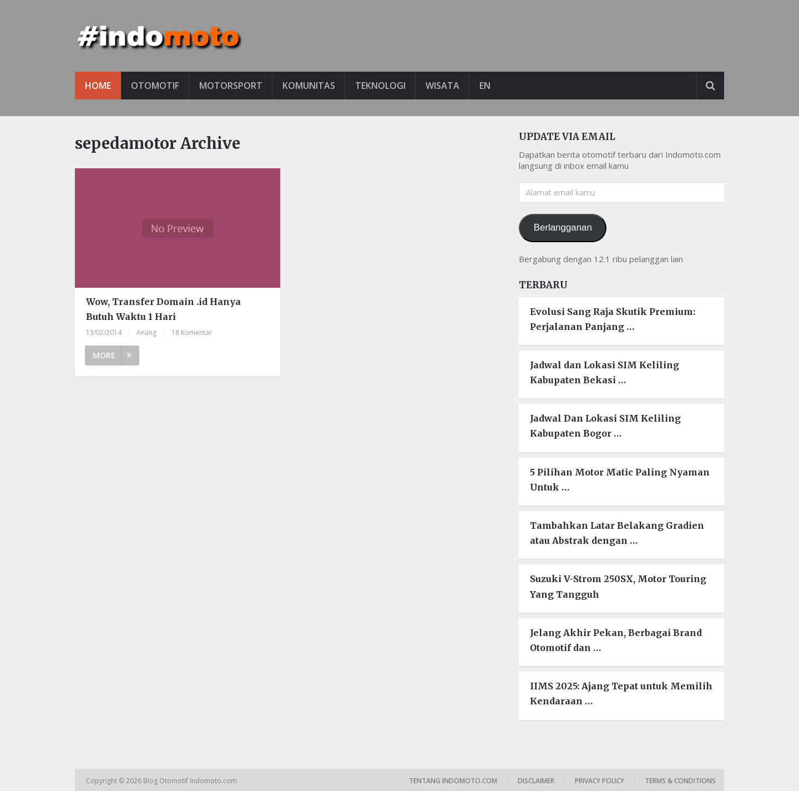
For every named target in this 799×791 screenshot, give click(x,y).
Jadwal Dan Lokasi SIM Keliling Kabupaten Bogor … (605, 426)
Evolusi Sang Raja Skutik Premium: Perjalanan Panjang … (612, 319)
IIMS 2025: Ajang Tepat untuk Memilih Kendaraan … (621, 693)
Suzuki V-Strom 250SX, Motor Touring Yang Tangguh (618, 586)
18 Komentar (191, 332)
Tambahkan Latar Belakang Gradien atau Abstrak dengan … (617, 533)
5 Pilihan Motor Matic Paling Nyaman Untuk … (620, 480)
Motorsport (230, 85)
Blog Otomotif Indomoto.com (191, 780)
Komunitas (308, 85)
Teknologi (380, 85)
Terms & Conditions (680, 780)
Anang (146, 332)
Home (98, 85)
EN (484, 85)
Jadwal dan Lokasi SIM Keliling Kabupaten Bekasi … (604, 372)
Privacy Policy (599, 780)
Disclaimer (536, 780)
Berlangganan (563, 227)
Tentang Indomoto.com (453, 780)
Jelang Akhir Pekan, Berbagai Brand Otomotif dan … (616, 640)
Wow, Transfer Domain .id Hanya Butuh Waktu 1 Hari (163, 309)
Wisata (442, 85)
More (112, 355)
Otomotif (155, 85)
